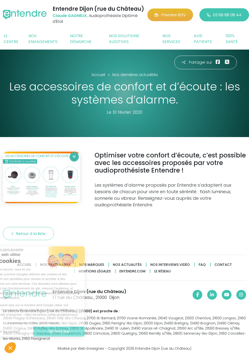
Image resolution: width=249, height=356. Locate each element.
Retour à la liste (28, 233)
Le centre (11, 38)
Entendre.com (132, 271)
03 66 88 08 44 (224, 15)
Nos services (171, 38)
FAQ (202, 265)
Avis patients (203, 38)
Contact (223, 265)
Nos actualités (127, 265)
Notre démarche (80, 38)
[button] (10, 348)
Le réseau (162, 271)
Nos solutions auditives (124, 38)
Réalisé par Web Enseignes (81, 348)
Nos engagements (42, 38)
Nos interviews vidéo (170, 265)
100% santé (232, 38)
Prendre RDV (170, 15)
